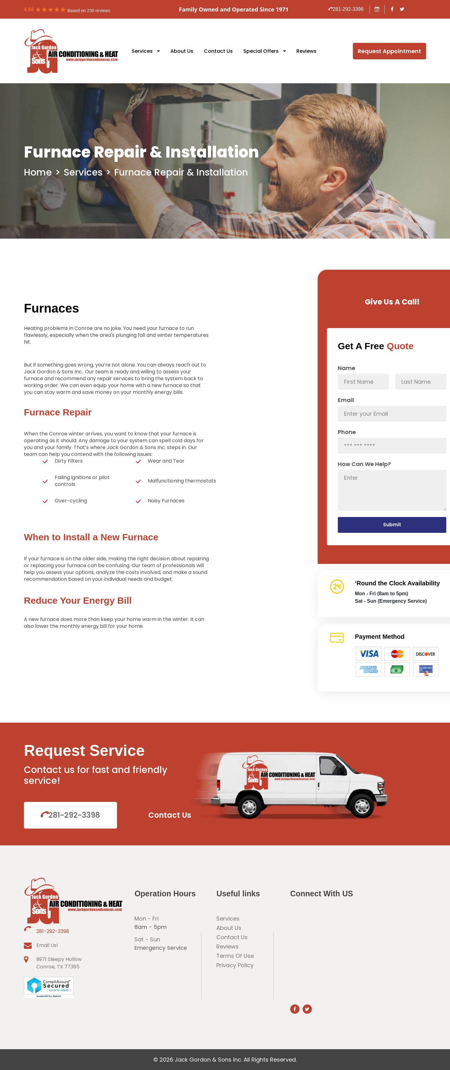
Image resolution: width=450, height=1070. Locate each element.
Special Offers (261, 51)
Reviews (306, 51)
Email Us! (47, 945)
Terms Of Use (235, 956)
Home (38, 172)
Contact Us (218, 51)
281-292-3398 (346, 9)
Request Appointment (389, 51)
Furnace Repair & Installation (181, 172)
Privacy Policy (235, 965)
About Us (181, 51)
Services (142, 51)
